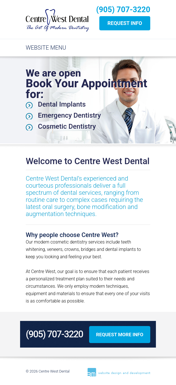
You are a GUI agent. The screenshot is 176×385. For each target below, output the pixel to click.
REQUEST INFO (125, 23)
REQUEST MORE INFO (119, 334)
